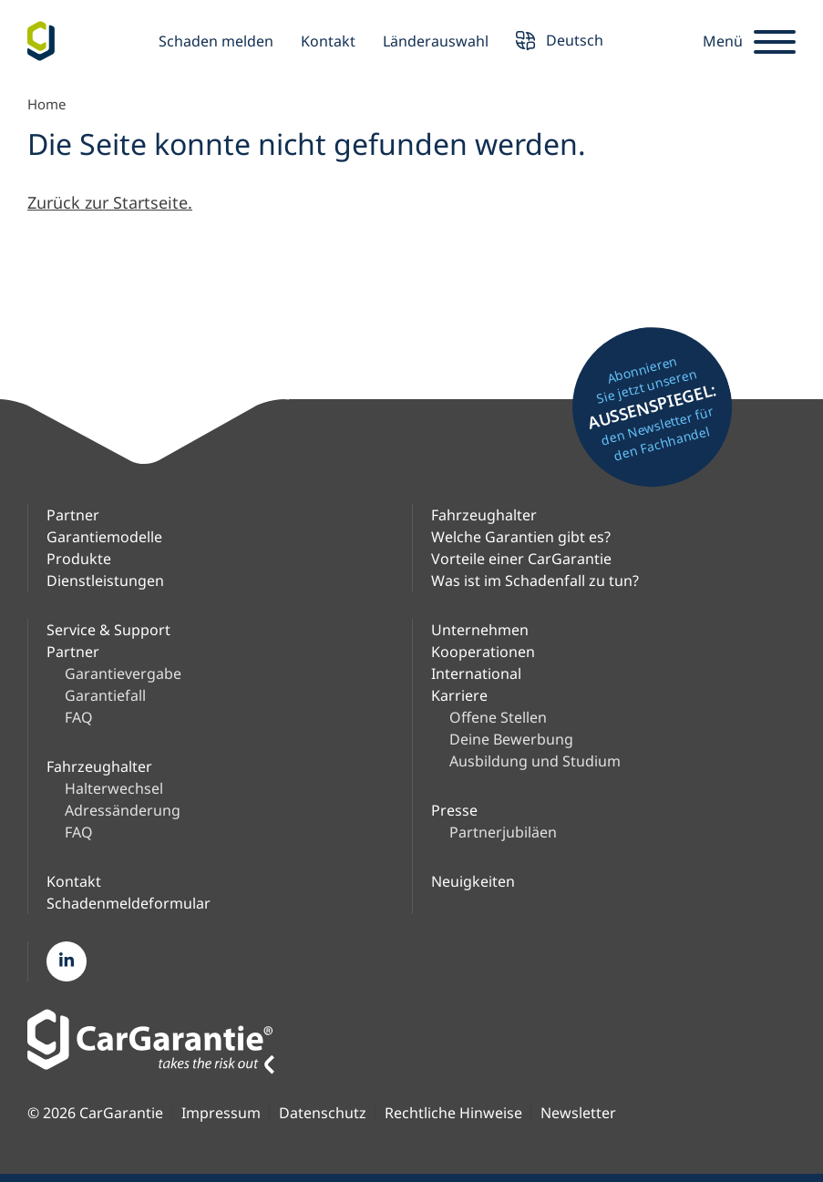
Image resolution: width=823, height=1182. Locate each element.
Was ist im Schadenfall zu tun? (535, 580)
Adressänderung (122, 810)
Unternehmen (480, 630)
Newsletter (578, 1113)
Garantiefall (105, 695)
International (476, 673)
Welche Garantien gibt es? (521, 537)
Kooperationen (483, 652)
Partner (72, 515)
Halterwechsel (114, 788)
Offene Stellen (498, 717)
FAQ (79, 717)
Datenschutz (322, 1113)
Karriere (459, 695)
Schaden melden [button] (216, 41)
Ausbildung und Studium (535, 761)
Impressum (221, 1113)
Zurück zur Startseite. (109, 202)
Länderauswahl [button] (436, 41)
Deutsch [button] (559, 42)
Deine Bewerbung (511, 739)
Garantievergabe (123, 673)
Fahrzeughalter (484, 515)
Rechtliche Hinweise (453, 1113)
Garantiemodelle (104, 537)
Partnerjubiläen (503, 832)
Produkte (78, 559)
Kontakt (328, 41)
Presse (454, 810)
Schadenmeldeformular (128, 903)
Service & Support (108, 630)
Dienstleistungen (105, 580)
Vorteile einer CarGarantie (521, 559)
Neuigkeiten (473, 881)
